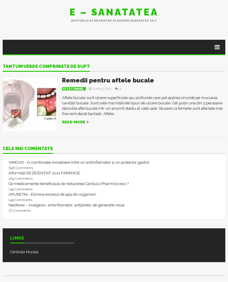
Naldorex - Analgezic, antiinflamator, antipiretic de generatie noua (66, 205)
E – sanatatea (114, 12)
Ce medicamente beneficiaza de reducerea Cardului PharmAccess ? (69, 183)
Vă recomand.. (74, 88)
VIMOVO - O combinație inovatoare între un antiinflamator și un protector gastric (79, 162)
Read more (73, 122)
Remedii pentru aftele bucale (108, 80)
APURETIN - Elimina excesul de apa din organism (52, 194)
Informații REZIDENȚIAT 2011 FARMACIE (44, 173)
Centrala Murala (24, 252)
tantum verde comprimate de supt (46, 66)
